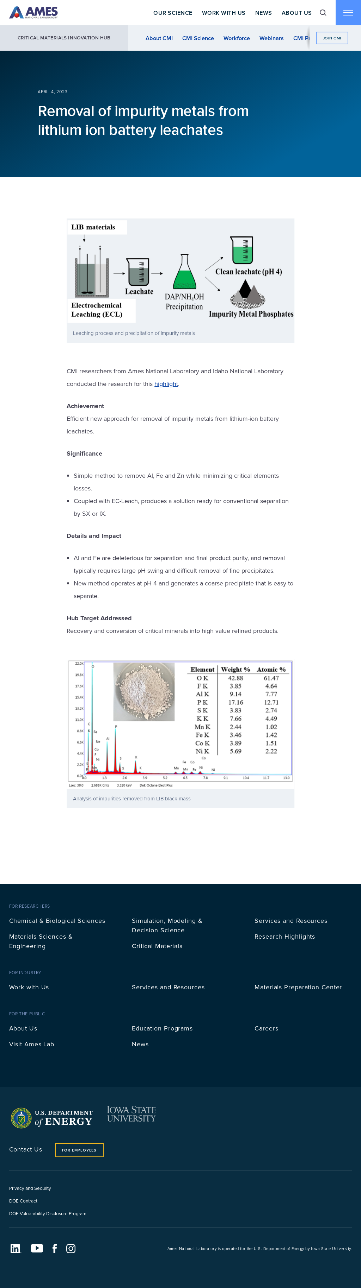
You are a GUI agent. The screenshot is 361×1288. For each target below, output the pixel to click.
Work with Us (29, 987)
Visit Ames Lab (32, 1044)
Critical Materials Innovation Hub (64, 37)
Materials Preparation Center (298, 987)
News (263, 12)
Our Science (172, 12)
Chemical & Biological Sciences (57, 920)
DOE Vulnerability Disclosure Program (47, 1213)
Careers (266, 1028)
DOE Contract (23, 1200)
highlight (166, 383)
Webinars (271, 38)
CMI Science (198, 38)
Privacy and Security (30, 1188)
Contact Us (25, 1149)
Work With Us (224, 12)
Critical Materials (157, 945)
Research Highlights (285, 936)
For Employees (79, 1150)
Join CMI (332, 38)
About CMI (159, 38)
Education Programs (162, 1028)
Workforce (237, 38)
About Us (297, 12)
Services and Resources (291, 920)
